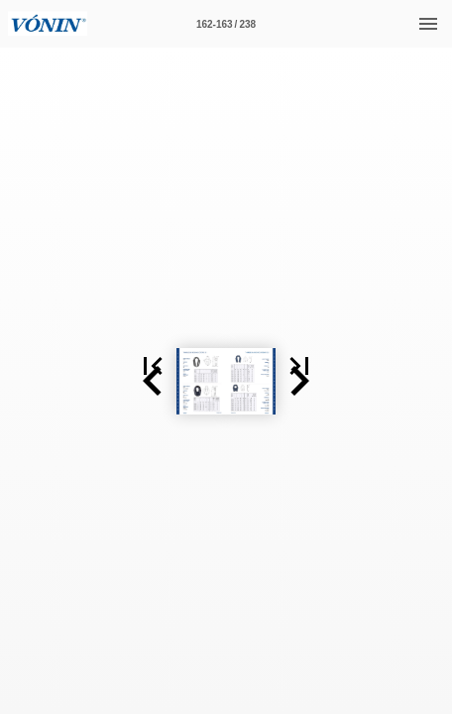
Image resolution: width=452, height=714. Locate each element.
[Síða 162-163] (226, 24)
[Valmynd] (428, 24)
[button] (24, 280)
